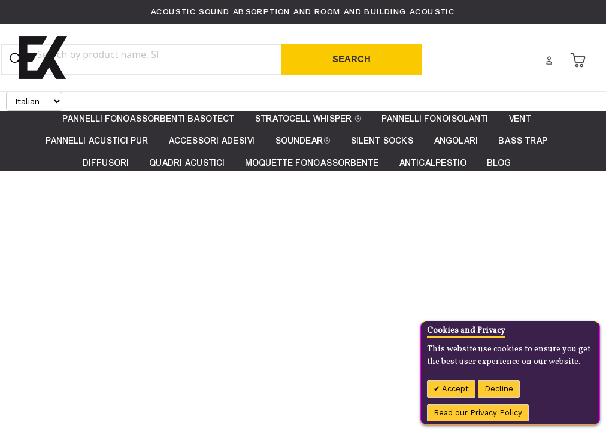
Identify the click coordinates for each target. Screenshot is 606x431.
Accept (454, 388)
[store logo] (43, 57)
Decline (498, 388)
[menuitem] (499, 163)
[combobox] (121, 54)
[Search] (351, 59)
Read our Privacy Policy (478, 412)
